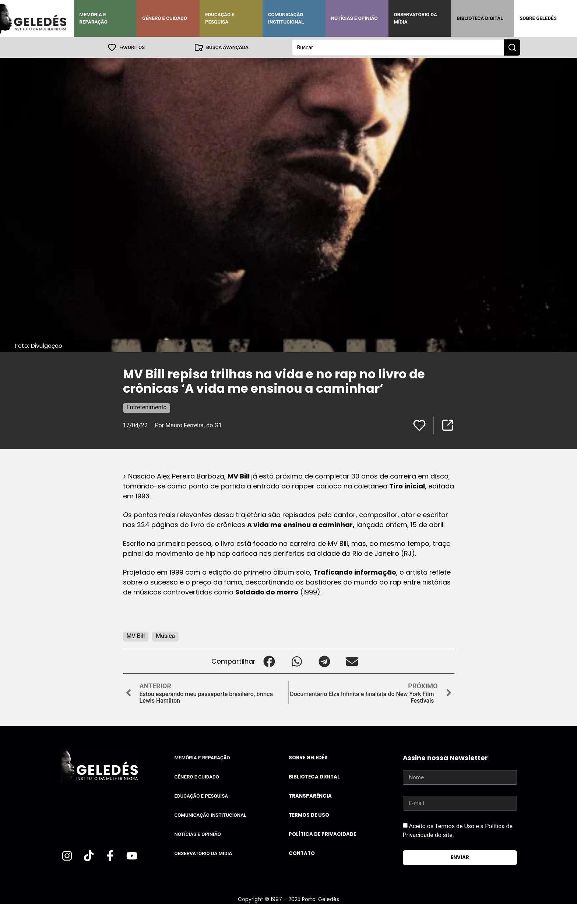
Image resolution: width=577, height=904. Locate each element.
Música (165, 635)
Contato (302, 853)
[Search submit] (512, 47)
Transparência (310, 795)
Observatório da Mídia (415, 18)
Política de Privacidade (322, 833)
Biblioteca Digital (480, 18)
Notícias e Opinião (354, 18)
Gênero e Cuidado (164, 18)
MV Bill (239, 475)
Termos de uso (309, 814)
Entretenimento (147, 406)
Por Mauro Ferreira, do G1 (188, 424)
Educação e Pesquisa (220, 18)
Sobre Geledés (538, 18)
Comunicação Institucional (286, 18)
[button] (269, 661)
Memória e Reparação (94, 18)
